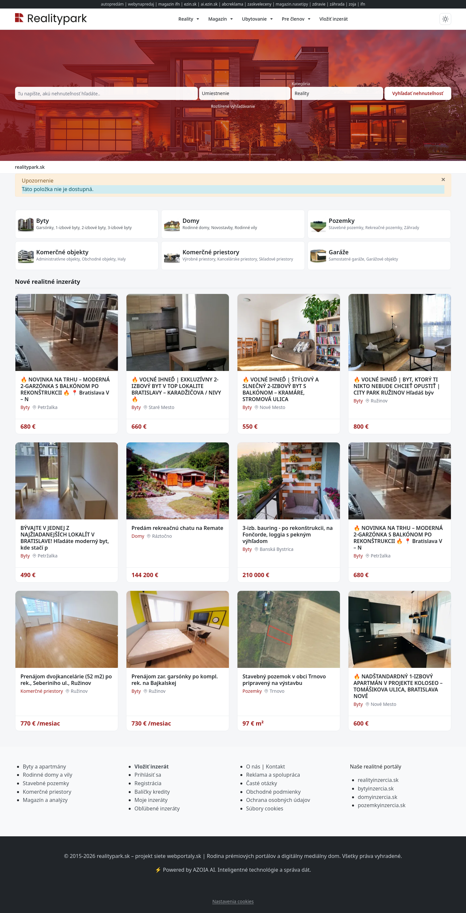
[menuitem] (189, 19)
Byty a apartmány (44, 766)
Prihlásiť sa (148, 774)
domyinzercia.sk (378, 797)
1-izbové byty (68, 227)
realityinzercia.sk (378, 780)
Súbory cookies (265, 808)
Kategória (301, 84)
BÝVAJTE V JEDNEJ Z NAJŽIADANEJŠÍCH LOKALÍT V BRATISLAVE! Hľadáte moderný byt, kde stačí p (65, 537)
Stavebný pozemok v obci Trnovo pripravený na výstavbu (284, 680)
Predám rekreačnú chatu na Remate (177, 528)
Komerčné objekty (62, 252)
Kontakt (275, 766)
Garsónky (45, 227)
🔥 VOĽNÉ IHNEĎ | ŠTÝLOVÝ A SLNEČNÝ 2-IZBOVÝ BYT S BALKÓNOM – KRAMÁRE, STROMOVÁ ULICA (281, 389)
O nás (253, 766)
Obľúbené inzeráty (157, 808)
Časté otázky (261, 783)
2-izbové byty (93, 227)
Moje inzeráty (151, 800)
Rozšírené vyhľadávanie (233, 106)
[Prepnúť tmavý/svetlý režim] (445, 19)
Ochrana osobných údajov (278, 800)
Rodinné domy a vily (47, 774)
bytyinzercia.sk (376, 788)
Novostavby (222, 227)
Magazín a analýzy (45, 800)
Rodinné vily (245, 227)
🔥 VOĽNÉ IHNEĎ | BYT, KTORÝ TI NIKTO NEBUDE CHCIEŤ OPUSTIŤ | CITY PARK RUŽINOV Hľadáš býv (397, 386)
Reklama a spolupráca (273, 774)
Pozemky (342, 220)
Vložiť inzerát (152, 766)
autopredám (112, 4)
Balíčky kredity (152, 791)
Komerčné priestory (210, 252)
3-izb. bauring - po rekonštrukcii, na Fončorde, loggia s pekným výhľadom (288, 534)
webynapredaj (141, 4)
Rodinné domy (195, 227)
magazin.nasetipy (292, 4)
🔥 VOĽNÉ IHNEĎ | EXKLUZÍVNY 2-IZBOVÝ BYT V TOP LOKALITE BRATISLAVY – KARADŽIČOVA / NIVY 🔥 (176, 389)
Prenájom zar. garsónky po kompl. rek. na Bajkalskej (175, 680)
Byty (42, 220)
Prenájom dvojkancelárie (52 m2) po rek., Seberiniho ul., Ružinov (66, 680)
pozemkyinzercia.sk (382, 805)
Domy (190, 220)
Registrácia (148, 783)
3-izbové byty (120, 227)
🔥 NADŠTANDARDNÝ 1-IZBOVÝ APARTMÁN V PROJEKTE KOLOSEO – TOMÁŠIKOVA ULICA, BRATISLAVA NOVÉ (398, 686)
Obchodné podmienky (273, 791)
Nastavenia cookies (232, 901)
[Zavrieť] (443, 179)
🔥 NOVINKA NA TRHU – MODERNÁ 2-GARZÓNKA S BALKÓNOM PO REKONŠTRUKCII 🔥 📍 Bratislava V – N (65, 389)
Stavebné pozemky (46, 783)
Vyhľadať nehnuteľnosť (417, 93)
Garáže (339, 252)
